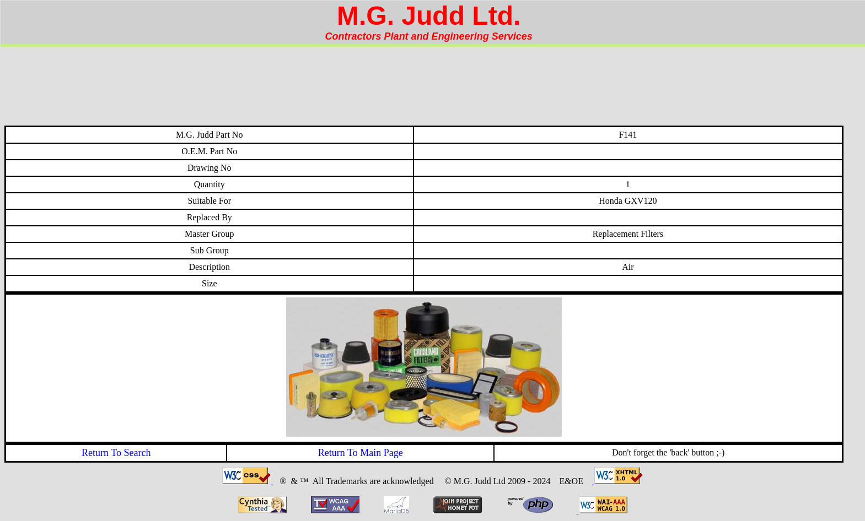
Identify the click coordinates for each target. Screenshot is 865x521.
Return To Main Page (360, 452)
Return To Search (116, 452)
